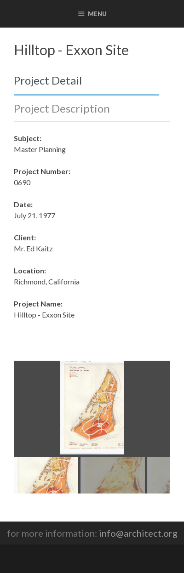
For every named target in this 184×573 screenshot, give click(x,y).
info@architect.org (138, 533)
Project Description (62, 108)
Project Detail (48, 80)
